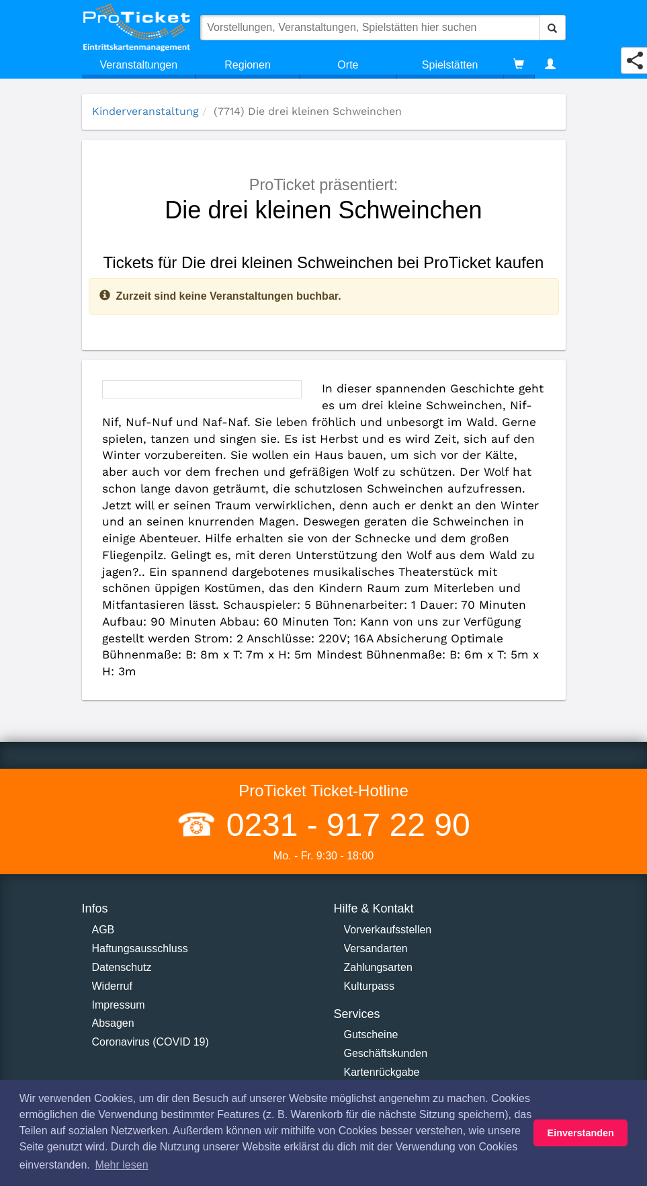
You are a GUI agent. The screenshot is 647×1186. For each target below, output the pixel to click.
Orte (347, 65)
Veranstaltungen (138, 65)
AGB (103, 929)
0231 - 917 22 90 (343, 825)
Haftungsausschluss (140, 948)
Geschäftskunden (386, 1053)
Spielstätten (450, 65)
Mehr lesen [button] (121, 1165)
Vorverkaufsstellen (388, 929)
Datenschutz (122, 967)
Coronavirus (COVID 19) (150, 1042)
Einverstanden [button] (581, 1133)
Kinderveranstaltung (145, 111)
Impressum (118, 1005)
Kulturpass (369, 986)
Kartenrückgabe (382, 1072)
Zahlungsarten (378, 967)
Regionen (247, 65)
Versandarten (376, 948)
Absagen (113, 1023)
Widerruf (112, 986)
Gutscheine (371, 1034)
